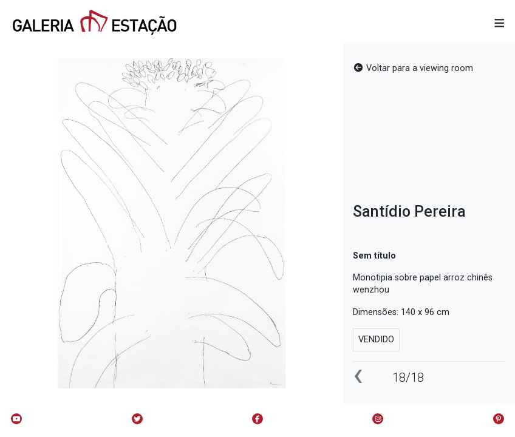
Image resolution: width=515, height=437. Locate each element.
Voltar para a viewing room (413, 68)
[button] (499, 24)
